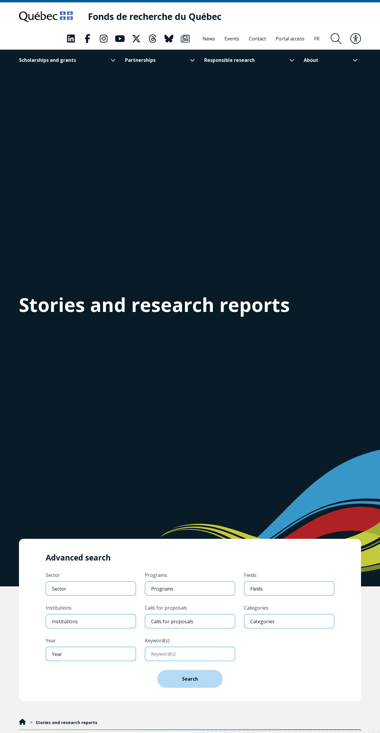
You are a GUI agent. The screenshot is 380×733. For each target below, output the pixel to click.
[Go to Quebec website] (46, 16)
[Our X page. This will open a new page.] (136, 39)
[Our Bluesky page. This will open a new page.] (169, 39)
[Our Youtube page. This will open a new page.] (120, 39)
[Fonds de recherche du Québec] (156, 17)
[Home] (23, 722)
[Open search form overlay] (336, 39)
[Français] (317, 39)
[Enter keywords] (190, 654)
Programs (156, 575)
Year (51, 640)
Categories (256, 608)
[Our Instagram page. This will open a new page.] (104, 39)
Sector (53, 575)
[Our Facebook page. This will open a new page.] (87, 39)
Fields (250, 575)
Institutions (59, 608)
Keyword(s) (157, 640)
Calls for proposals (166, 608)
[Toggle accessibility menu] (355, 39)
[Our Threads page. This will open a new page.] (153, 39)
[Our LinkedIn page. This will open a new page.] (71, 39)
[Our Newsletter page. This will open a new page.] (185, 39)
